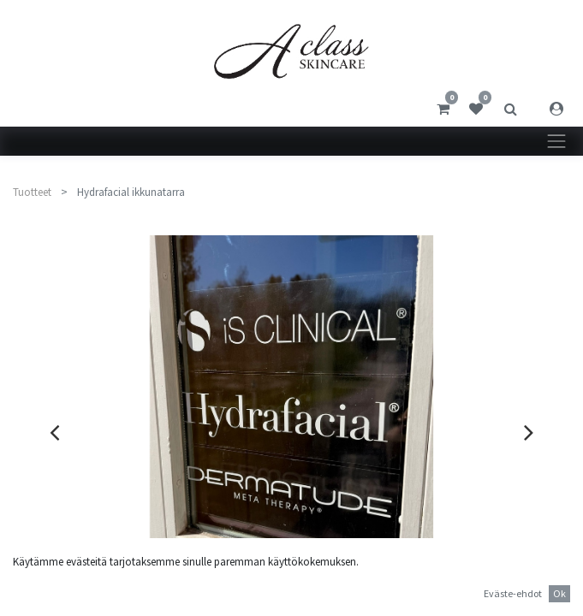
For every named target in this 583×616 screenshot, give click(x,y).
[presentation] (54, 432)
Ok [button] (559, 593)
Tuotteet (32, 192)
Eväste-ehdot (513, 593)
